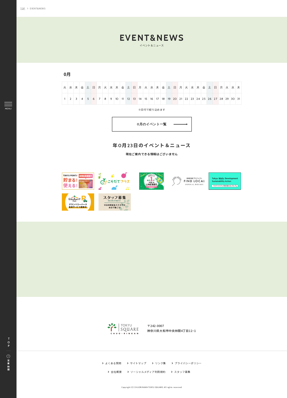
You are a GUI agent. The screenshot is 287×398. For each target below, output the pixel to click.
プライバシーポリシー (188, 369)
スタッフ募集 (182, 377)
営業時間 (8, 363)
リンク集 (160, 369)
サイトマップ (138, 369)
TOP (8, 342)
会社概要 (116, 377)
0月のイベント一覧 (162, 125)
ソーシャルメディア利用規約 (147, 377)
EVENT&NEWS (38, 8)
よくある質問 (113, 369)
